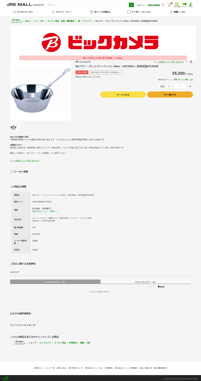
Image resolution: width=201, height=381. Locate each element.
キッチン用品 (60, 341)
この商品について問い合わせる (170, 60)
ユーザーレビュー (55, 280)
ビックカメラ (45, 341)
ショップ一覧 (50, 366)
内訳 (191, 78)
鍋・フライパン (85, 19)
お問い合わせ (62, 366)
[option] (40, 88)
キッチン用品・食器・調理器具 (61, 19)
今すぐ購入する (170, 93)
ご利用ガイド (38, 366)
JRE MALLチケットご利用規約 (125, 366)
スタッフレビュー (145, 280)
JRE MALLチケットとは (94, 366)
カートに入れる (123, 93)
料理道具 (73, 341)
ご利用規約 (108, 366)
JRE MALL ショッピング (16, 19)
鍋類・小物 (85, 341)
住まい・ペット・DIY (34, 19)
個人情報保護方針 (160, 366)
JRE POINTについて (75, 366)
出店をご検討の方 (145, 366)
